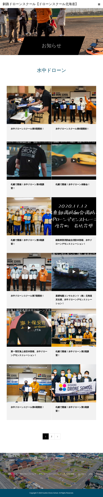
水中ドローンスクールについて (50, 474)
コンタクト (82, 474)
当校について (12, 474)
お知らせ (92, 474)
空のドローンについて (28, 474)
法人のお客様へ (69, 474)
